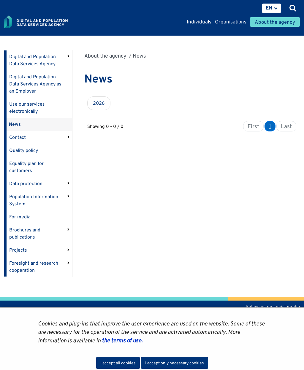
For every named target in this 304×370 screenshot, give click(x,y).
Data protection (25, 183)
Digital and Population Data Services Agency (32, 60)
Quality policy (23, 150)
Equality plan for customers (26, 167)
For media (19, 217)
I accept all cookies (118, 363)
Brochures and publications (24, 233)
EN (269, 7)
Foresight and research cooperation (33, 266)
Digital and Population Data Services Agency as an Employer (35, 84)
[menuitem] (271, 8)
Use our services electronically (27, 107)
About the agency (105, 55)
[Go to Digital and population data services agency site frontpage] (49, 22)
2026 (99, 103)
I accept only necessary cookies (174, 363)
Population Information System (33, 200)
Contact (17, 137)
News (15, 124)
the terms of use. (121, 340)
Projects (18, 250)
